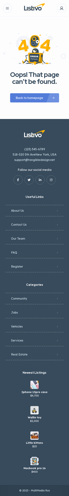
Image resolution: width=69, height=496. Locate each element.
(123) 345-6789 (34, 149)
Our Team (18, 238)
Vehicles (17, 326)
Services (17, 340)
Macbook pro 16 (35, 468)
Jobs (14, 312)
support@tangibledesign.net (34, 160)
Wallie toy (34, 417)
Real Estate (19, 354)
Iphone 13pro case (34, 392)
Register (17, 266)
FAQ (14, 252)
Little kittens (34, 443)
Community (19, 298)
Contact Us (18, 224)
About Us (17, 210)
